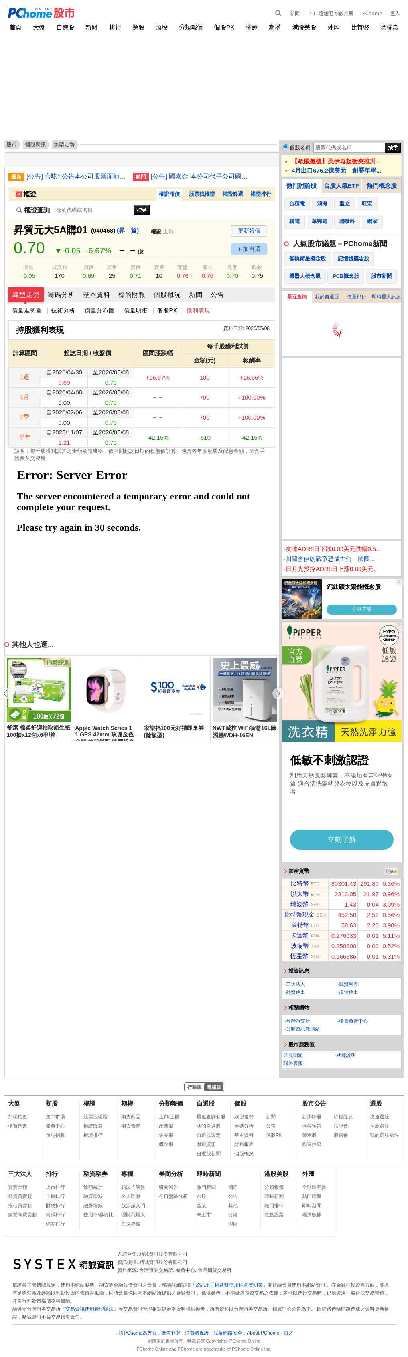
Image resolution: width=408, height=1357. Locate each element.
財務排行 (55, 1205)
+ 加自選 (249, 248)
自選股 (65, 27)
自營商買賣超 (22, 1215)
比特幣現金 (299, 914)
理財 (233, 1224)
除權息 (389, 27)
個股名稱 (300, 148)
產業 (201, 1205)
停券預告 (311, 1126)
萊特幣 (300, 924)
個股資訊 (35, 144)
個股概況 (167, 294)
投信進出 (348, 992)
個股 (240, 1103)
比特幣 (360, 27)
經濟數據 (311, 1215)
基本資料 (96, 294)
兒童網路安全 (227, 1333)
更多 (390, 871)
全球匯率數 (314, 1187)
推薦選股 (379, 1126)
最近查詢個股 (211, 1117)
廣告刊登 (171, 1333)
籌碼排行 (55, 1215)
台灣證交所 (298, 1021)
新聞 (295, 13)
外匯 (334, 27)
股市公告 (314, 1103)
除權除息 (343, 1117)
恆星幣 (299, 956)
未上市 (204, 1215)
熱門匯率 (311, 1196)
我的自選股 (327, 297)
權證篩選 (232, 194)
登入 (395, 13)
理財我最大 (133, 1215)
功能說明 (346, 1055)
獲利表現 (199, 310)
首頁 (16, 27)
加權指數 (17, 1117)
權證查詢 (33, 210)
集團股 (166, 1135)
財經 (233, 1215)
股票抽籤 (311, 1144)
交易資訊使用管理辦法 (89, 1309)
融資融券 (348, 984)
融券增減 (93, 1205)
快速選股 (379, 1117)
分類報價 (191, 27)
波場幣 (300, 945)
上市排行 (55, 1187)
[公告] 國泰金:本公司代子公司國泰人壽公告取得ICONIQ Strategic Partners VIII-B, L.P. (201, 176)
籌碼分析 (61, 294)
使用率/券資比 (98, 1215)
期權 (275, 27)
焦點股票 (274, 1215)
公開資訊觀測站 (303, 1029)
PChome (372, 13)
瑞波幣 (299, 904)
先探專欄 (130, 1224)
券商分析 (171, 1173)
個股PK (224, 27)
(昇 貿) (128, 230)
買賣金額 (17, 1187)
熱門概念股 (382, 185)
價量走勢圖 (27, 310)
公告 (217, 294)
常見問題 (293, 1055)
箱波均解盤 (133, 1187)
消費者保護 (197, 1333)
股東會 (341, 1135)
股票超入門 (133, 1205)
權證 (252, 27)
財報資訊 (206, 1144)
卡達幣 (299, 935)
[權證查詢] (94, 210)
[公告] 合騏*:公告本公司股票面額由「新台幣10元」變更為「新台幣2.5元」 (76, 176)
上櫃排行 (55, 1196)
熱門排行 (274, 1205)
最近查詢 (297, 297)
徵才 (289, 1333)
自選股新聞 (209, 1153)
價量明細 (136, 310)
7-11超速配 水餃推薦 (331, 13)
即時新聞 (209, 1173)
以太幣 (300, 893)
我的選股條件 (384, 1135)
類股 (162, 27)
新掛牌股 (311, 1117)
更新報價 (249, 230)
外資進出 (295, 992)
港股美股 (304, 27)
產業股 (166, 1126)
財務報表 (244, 1144)
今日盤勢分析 (173, 1196)
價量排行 (356, 297)
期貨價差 (130, 1126)
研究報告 (168, 1187)
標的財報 (132, 294)
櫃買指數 (17, 1126)
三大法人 (295, 984)
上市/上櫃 (169, 1117)
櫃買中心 (55, 1126)
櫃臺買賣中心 (353, 1021)
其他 (233, 1205)
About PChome (263, 1333)
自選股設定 (209, 1135)
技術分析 (63, 310)
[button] (278, 694)
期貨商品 (130, 1117)
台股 (201, 1196)
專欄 (127, 1173)
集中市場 (55, 1117)
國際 (233, 1187)
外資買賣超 (20, 1196)
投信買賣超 (20, 1205)
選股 (138, 27)
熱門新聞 (206, 1187)
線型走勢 (26, 294)
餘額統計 (93, 1187)
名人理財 (130, 1196)
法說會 (341, 1126)
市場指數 (55, 1135)
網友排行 (55, 1224)
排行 (115, 27)
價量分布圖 (100, 310)
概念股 (166, 1144)
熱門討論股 (301, 185)
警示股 (309, 1135)
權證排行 (260, 194)
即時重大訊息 (386, 297)
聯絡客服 (293, 1063)
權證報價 (169, 194)
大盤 (39, 27)
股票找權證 (202, 194)
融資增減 (93, 1196)
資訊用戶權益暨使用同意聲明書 (229, 1285)
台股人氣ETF (341, 185)
